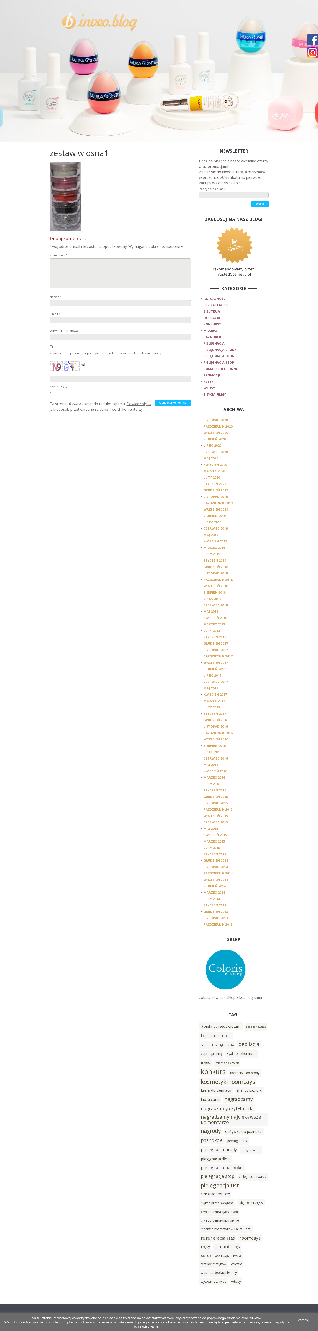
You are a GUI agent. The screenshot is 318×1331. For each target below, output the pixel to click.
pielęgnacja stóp (219, 362)
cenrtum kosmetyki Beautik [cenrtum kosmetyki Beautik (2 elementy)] (217, 1045)
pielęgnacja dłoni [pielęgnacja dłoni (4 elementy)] (216, 1158)
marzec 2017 (214, 701)
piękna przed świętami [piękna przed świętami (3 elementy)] (217, 1203)
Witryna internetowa (64, 331)
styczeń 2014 (215, 905)
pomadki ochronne (221, 369)
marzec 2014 (214, 892)
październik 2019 (218, 503)
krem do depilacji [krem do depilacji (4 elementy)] (216, 1090)
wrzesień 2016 (216, 739)
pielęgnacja (214, 343)
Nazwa (56, 297)
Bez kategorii (216, 305)
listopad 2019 (216, 496)
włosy (209, 388)
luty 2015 (212, 848)
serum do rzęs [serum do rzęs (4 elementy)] (227, 1246)
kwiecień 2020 (215, 464)
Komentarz (58, 255)
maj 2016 (211, 765)
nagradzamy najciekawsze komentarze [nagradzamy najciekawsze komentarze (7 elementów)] (231, 1119)
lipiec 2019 (212, 522)
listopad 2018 (216, 573)
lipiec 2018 (212, 599)
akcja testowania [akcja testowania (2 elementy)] (256, 1026)
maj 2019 (211, 535)
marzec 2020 (214, 471)
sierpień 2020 (215, 439)
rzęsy (208, 381)
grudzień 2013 (216, 911)
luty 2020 (212, 477)
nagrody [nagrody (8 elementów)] (211, 1130)
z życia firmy (215, 394)
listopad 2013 (216, 918)
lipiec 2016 (212, 752)
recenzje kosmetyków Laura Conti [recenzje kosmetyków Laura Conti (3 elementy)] (226, 1229)
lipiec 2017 (212, 675)
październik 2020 (218, 426)
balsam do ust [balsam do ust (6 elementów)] (216, 1035)
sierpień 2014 (215, 886)
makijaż (210, 330)
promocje (212, 375)
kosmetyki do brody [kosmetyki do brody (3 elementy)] (244, 1073)
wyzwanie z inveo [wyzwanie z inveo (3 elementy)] (214, 1281)
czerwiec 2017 (216, 682)
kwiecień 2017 (215, 694)
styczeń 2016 (215, 790)
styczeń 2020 (215, 484)
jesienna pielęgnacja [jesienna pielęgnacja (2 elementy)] (227, 1062)
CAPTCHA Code (60, 387)
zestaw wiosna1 (79, 153)
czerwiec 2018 (216, 605)
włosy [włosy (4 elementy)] (236, 1281)
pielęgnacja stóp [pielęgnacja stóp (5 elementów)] (217, 1176)
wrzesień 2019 (216, 509)
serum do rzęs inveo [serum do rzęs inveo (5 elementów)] (221, 1255)
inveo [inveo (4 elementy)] (205, 1062)
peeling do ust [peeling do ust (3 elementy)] (237, 1141)
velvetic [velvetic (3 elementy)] (236, 1264)
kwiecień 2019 (215, 541)
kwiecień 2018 (215, 618)
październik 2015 (218, 809)
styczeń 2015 (215, 854)
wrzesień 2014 (216, 879)
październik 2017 (218, 656)
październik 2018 (218, 579)
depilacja (212, 318)
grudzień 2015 (216, 796)
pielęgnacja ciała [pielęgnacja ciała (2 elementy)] (251, 1150)
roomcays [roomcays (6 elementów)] (250, 1238)
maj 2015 (211, 828)
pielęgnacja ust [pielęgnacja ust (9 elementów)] (220, 1185)
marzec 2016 (214, 777)
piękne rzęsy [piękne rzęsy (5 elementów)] (250, 1202)
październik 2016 (218, 733)
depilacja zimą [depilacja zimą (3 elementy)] (211, 1053)
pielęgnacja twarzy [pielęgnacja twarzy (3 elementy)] (252, 1176)
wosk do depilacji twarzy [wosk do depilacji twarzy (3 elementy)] (219, 1272)
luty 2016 (212, 784)
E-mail (55, 314)
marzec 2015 (214, 841)
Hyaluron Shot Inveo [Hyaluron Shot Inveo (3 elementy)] (241, 1053)
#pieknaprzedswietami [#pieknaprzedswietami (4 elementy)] (221, 1026)
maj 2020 (211, 458)
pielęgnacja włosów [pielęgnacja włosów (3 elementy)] (215, 1194)
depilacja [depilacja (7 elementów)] (249, 1044)
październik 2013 (218, 924)
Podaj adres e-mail (212, 189)
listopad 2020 (216, 420)
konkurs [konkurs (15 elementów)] (213, 1071)
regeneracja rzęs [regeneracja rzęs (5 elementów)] (218, 1238)
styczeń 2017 (215, 713)
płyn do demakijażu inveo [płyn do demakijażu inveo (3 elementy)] (219, 1211)
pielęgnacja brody (220, 350)
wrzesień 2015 (216, 816)
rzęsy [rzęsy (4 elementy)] (205, 1246)
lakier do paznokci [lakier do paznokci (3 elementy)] (249, 1090)
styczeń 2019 (215, 560)
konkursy (212, 324)
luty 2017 (212, 707)
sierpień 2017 (215, 669)
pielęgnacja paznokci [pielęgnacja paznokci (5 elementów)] (222, 1167)
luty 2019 (212, 554)
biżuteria (212, 311)
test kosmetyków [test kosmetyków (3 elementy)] (213, 1264)
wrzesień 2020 (216, 433)
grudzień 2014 (216, 860)
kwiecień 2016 (215, 771)
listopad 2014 (216, 867)
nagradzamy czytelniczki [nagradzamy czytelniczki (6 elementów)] (227, 1108)
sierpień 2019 (215, 516)
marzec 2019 (214, 547)
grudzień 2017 (216, 643)
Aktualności (215, 298)
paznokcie (213, 337)
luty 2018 (212, 630)
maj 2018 (211, 611)
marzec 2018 (214, 624)
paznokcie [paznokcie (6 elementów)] (212, 1140)
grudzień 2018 (216, 567)
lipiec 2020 (212, 445)
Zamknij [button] (303, 1320)
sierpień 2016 (215, 745)
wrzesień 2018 (216, 586)
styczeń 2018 (215, 637)
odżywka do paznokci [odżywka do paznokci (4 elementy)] (244, 1131)
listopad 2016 (216, 726)
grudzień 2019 (216, 490)
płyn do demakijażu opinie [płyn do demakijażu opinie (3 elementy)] (220, 1220)
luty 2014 (212, 899)
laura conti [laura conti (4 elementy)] (210, 1099)
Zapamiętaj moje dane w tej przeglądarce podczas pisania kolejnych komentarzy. (106, 353)
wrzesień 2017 (216, 662)
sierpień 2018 (215, 592)
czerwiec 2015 (216, 822)
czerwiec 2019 (216, 528)
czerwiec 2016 (216, 758)
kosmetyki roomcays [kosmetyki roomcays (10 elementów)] (228, 1081)
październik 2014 (218, 873)
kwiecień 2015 (215, 835)
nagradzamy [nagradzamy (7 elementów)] (238, 1099)
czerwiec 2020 (216, 452)
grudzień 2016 (216, 720)
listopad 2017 (216, 650)
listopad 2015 (216, 803)
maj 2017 (211, 688)
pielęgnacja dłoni (219, 356)
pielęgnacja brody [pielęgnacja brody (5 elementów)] (219, 1149)
